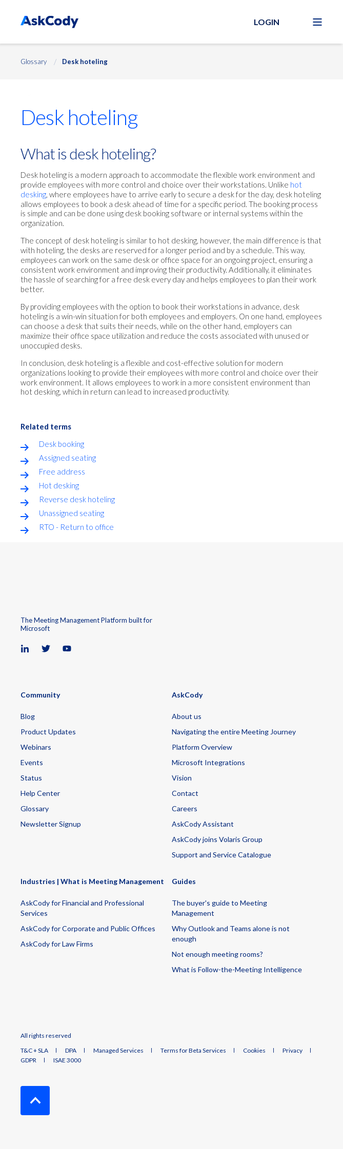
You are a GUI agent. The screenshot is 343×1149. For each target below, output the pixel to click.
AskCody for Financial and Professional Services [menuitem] (82, 907)
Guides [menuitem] (184, 882)
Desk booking (61, 443)
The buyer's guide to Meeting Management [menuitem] (219, 907)
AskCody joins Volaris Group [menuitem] (217, 839)
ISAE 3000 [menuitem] (67, 1060)
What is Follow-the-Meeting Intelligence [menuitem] (237, 969)
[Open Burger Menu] (317, 22)
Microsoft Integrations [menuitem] (208, 762)
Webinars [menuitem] (36, 747)
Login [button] (266, 22)
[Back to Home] (49, 21)
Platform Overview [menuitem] (202, 747)
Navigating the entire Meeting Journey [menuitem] (234, 731)
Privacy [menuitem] (292, 1050)
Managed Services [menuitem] (118, 1050)
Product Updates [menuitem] (48, 731)
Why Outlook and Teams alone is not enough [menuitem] (231, 933)
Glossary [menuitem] (35, 808)
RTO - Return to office (76, 526)
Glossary (34, 61)
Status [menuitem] (31, 777)
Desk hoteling (85, 61)
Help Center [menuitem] (40, 793)
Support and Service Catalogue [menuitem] (221, 854)
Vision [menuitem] (182, 777)
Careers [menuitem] (184, 808)
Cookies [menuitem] (254, 1050)
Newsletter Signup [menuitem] (51, 823)
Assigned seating (67, 457)
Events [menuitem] (32, 762)
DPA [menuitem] (70, 1050)
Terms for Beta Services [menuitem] (193, 1050)
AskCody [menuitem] (187, 695)
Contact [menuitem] (185, 793)
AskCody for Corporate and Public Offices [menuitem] (88, 928)
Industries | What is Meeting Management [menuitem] (92, 882)
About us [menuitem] (186, 716)
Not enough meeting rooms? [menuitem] (217, 954)
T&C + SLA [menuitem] (34, 1050)
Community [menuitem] (40, 695)
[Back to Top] (35, 1100)
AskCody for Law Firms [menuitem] (57, 943)
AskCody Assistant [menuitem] (203, 823)
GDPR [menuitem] (28, 1060)
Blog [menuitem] (28, 716)
